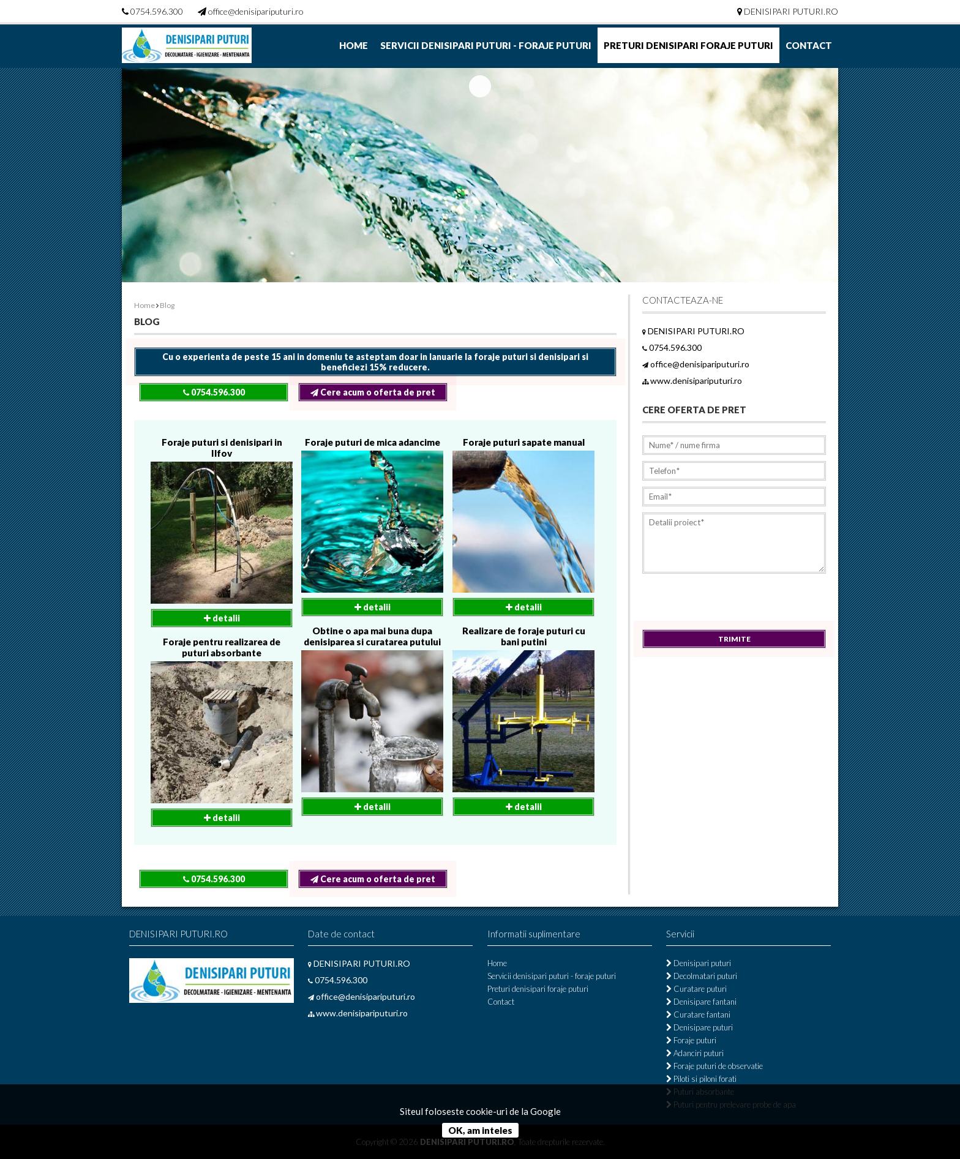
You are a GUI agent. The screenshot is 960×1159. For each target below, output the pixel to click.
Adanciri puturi (695, 1053)
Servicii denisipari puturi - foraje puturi (485, 45)
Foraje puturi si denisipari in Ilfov (222, 448)
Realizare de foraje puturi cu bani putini (523, 636)
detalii (222, 618)
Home (353, 45)
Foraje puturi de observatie (714, 1066)
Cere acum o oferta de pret (372, 392)
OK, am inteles (480, 1130)
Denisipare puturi (699, 1027)
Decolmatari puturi (701, 976)
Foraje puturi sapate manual (524, 442)
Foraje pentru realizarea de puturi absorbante (221, 647)
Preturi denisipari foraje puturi (688, 45)
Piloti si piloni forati (701, 1079)
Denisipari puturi (698, 963)
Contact (809, 45)
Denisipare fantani (701, 1002)
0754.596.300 (156, 11)
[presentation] (735, 605)
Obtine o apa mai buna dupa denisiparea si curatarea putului (372, 636)
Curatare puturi (696, 989)
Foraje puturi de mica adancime (372, 442)
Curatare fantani (698, 1014)
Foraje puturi (691, 1040)
